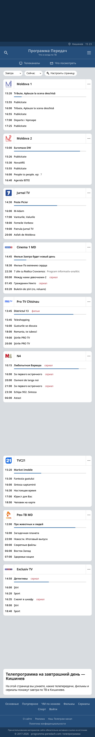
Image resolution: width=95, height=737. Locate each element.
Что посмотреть (63, 63)
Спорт (42, 709)
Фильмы (69, 704)
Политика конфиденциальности (47, 723)
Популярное (30, 704)
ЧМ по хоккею (50, 704)
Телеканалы (29, 63)
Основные (12, 704)
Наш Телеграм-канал (60, 718)
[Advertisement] (47, 429)
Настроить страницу (63, 73)
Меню (89, 84)
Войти (53, 709)
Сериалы (84, 704)
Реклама (40, 718)
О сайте (27, 718)
